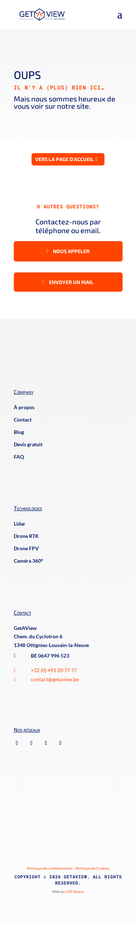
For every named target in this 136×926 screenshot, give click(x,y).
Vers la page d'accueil (64, 159)
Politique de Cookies (92, 868)
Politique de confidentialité (49, 868)
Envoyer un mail (71, 282)
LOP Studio (74, 891)
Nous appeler (71, 251)
